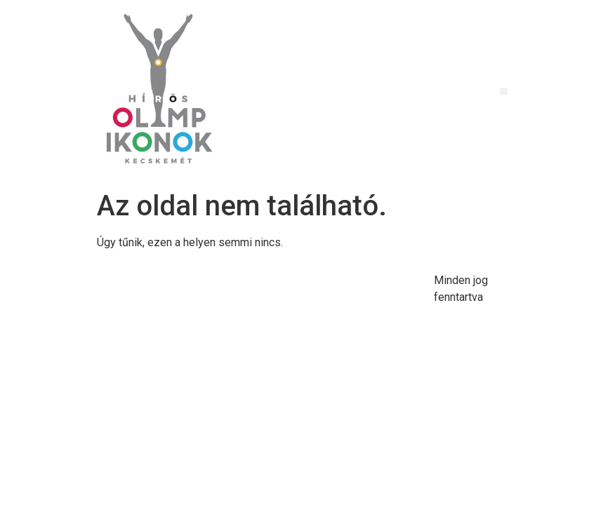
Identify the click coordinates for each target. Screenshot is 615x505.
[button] (504, 91)
